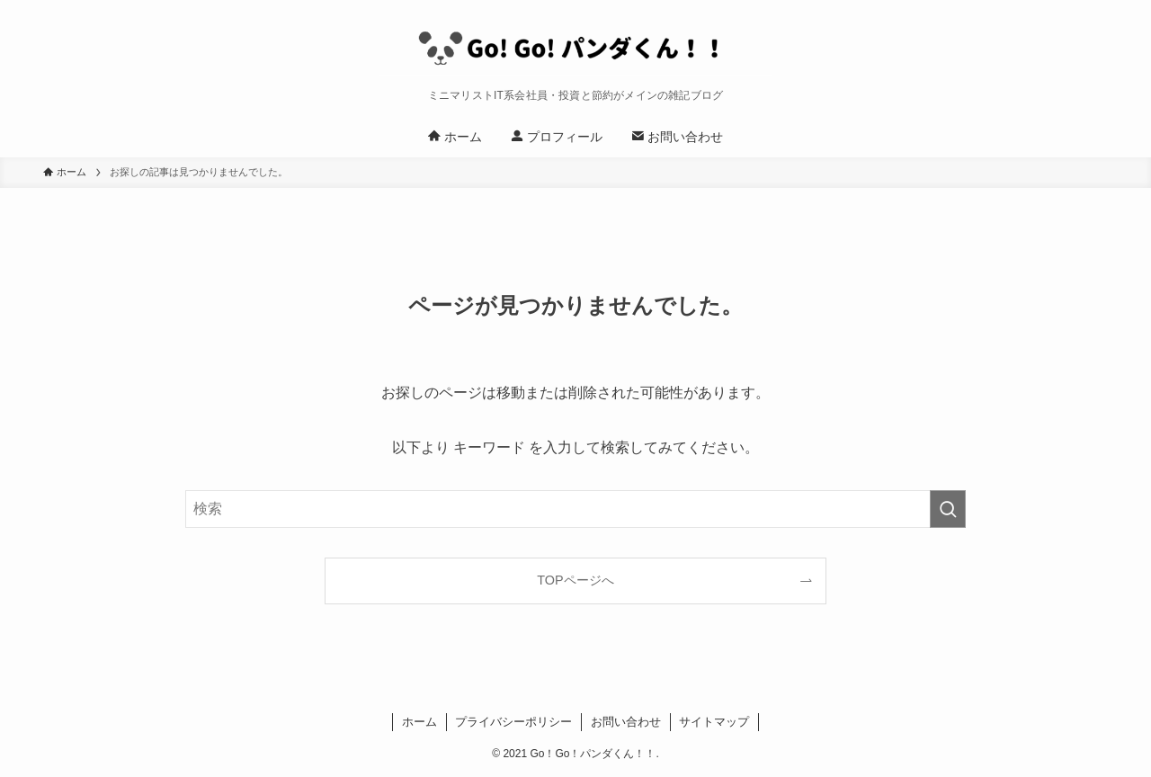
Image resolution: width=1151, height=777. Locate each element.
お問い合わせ (626, 721)
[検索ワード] (575, 509)
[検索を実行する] (948, 509)
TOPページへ (575, 580)
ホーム (419, 721)
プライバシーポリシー (513, 721)
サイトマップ (714, 721)
